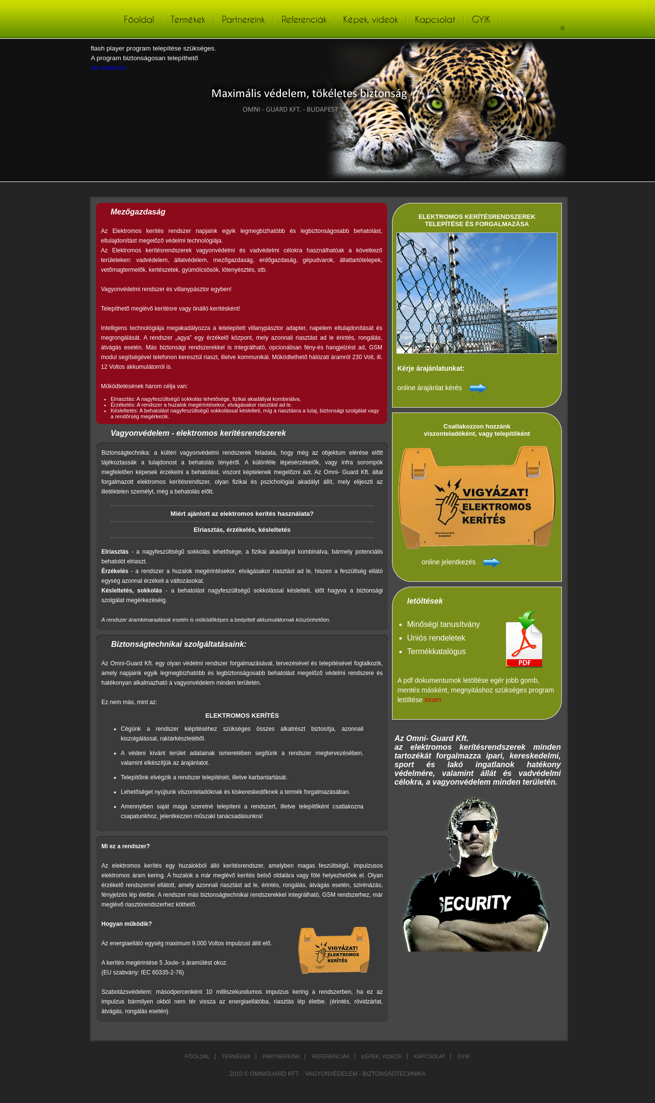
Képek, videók (381, 1056)
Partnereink (281, 1056)
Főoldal (197, 1056)
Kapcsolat (429, 1056)
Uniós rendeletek (436, 638)
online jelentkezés (448, 562)
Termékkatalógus (436, 651)
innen (433, 700)
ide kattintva (108, 67)
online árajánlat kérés (429, 388)
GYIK (464, 1056)
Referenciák (330, 1056)
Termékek (236, 1056)
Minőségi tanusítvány (443, 624)
